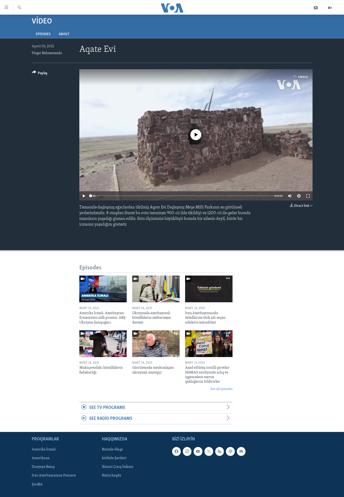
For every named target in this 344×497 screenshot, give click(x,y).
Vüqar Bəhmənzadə (47, 53)
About (64, 34)
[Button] (40, 74)
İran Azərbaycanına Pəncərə (54, 475)
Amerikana (40, 458)
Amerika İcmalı (44, 449)
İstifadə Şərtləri (114, 458)
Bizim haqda (111, 475)
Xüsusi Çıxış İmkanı (117, 467)
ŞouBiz (37, 484)
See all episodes (221, 389)
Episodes (43, 34)
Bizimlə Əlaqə (112, 449)
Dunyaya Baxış (43, 467)
